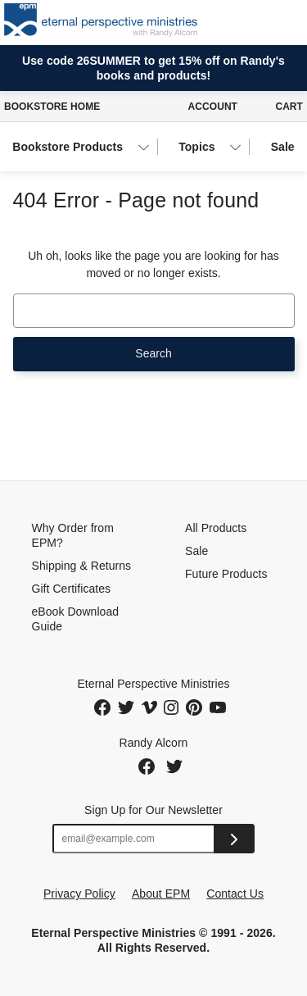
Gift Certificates (71, 588)
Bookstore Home (52, 106)
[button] (242, 23)
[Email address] (134, 838)
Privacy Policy (79, 893)
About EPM (161, 893)
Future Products (226, 573)
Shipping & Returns (82, 565)
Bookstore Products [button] (67, 146)
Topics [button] (196, 146)
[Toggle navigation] (285, 23)
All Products (215, 527)
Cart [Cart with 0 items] (289, 106)
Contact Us (235, 893)
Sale (283, 146)
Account (212, 106)
